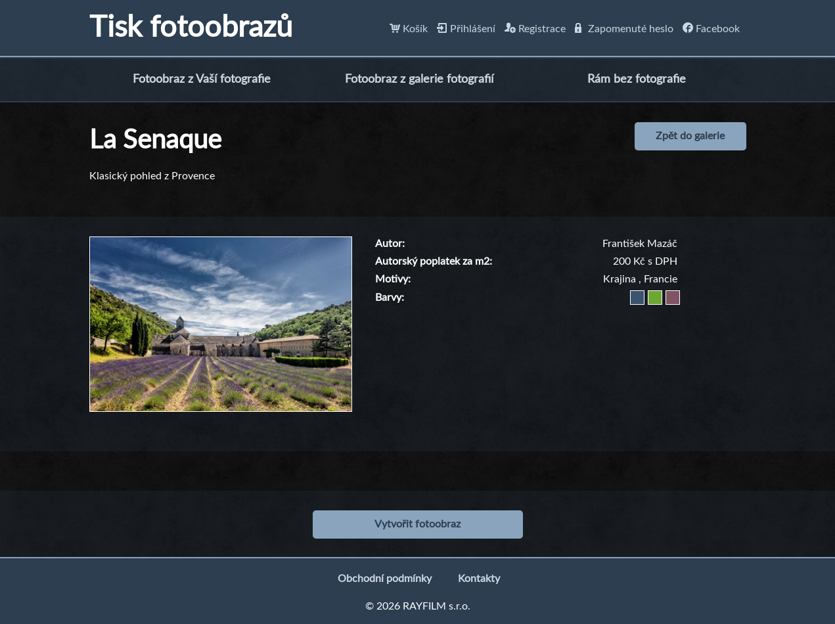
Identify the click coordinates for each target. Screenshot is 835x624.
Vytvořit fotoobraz (417, 524)
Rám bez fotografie (636, 79)
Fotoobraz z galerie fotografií (419, 79)
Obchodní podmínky (385, 578)
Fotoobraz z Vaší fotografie (202, 79)
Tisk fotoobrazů (190, 28)
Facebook (711, 29)
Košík (409, 29)
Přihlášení (466, 29)
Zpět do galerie (690, 136)
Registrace (535, 29)
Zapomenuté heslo (624, 29)
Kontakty (479, 578)
